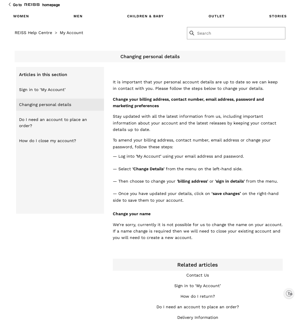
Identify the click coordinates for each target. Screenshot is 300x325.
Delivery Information (197, 317)
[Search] (241, 33)
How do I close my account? (47, 140)
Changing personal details (45, 104)
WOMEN (21, 16)
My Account (71, 32)
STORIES (278, 16)
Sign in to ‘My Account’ (42, 89)
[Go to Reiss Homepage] (32, 4)
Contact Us (197, 275)
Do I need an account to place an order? (53, 122)
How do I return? (197, 296)
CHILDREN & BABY (145, 16)
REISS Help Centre (33, 32)
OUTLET (217, 16)
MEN (78, 16)
